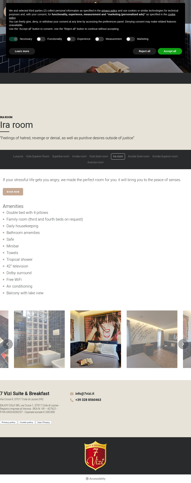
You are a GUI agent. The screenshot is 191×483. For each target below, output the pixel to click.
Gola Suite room (99, 156)
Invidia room (79, 156)
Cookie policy (26, 422)
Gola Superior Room (37, 156)
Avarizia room (95, 162)
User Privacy (43, 422)
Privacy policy (8, 422)
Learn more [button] (22, 51)
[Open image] (39, 339)
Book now (13, 192)
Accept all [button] (170, 51)
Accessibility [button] (97, 478)
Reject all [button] (144, 51)
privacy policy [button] (109, 10)
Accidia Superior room (165, 156)
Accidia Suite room (138, 156)
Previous (8, 344)
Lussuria (18, 156)
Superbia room (60, 156)
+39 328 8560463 (88, 400)
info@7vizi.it (84, 394)
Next (183, 344)
